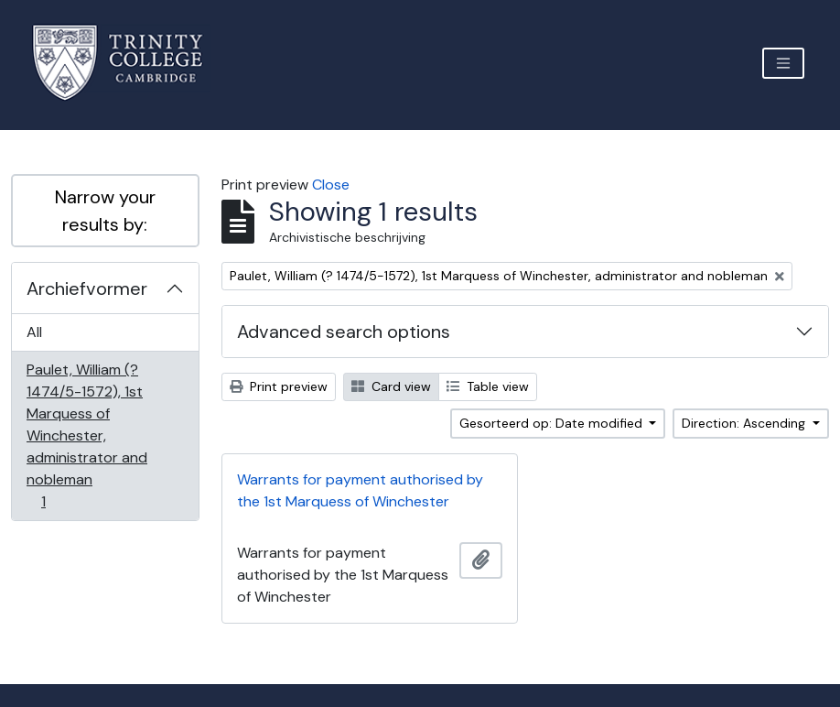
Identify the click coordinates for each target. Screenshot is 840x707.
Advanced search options (343, 331)
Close (331, 184)
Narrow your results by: (105, 210)
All (34, 332)
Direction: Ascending (745, 423)
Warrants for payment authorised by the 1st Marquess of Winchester (360, 490)
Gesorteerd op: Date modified (552, 423)
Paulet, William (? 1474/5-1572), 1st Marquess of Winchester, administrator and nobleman (86, 435)
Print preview (279, 386)
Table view (488, 386)
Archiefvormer (87, 288)
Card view (391, 386)
